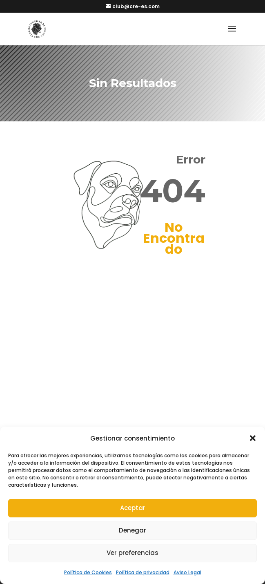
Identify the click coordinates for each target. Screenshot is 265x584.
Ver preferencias (132, 552)
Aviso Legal (187, 572)
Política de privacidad (142, 572)
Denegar (132, 530)
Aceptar (132, 507)
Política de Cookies (88, 572)
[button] (253, 438)
